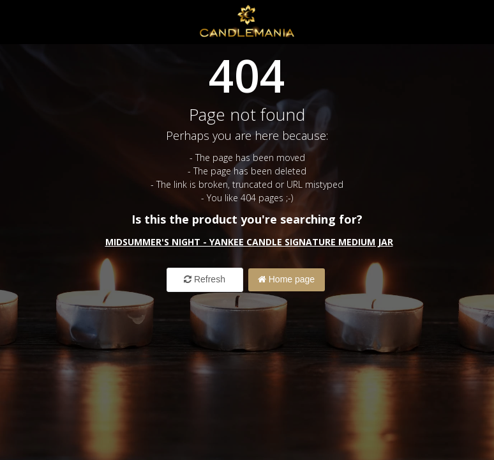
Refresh (204, 279)
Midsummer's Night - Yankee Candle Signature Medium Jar (249, 242)
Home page (286, 279)
